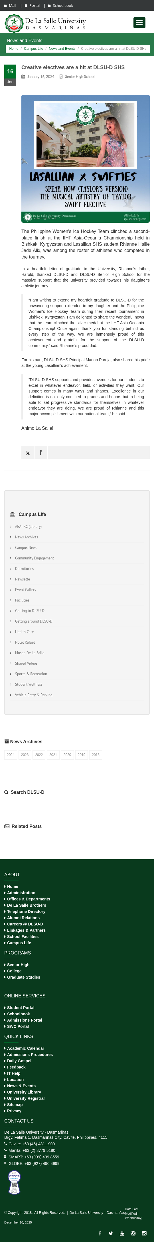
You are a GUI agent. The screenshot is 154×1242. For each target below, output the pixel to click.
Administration (21, 892)
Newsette (21, 579)
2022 (39, 755)
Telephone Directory (26, 911)
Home (13, 49)
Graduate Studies (23, 977)
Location (15, 1079)
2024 (11, 755)
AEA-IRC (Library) (27, 526)
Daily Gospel (19, 1061)
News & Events (21, 1086)
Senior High (18, 964)
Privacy (14, 1111)
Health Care (23, 631)
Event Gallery (24, 589)
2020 (67, 755)
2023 (25, 755)
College (14, 971)
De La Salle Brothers (26, 905)
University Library (24, 1092)
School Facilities (22, 936)
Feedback (16, 1067)
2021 (53, 755)
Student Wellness (27, 684)
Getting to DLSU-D (28, 610)
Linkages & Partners (26, 930)
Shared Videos (25, 663)
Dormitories (23, 568)
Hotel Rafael (24, 642)
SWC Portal (18, 1026)
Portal (33, 5)
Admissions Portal (24, 1020)
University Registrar (26, 1098)
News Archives (25, 537)
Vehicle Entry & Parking (32, 695)
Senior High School (79, 77)
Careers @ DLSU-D (25, 924)
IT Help (14, 1073)
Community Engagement (33, 558)
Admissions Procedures (30, 1054)
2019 (82, 755)
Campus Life (33, 49)
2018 (96, 755)
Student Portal (21, 1007)
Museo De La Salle (28, 652)
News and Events (62, 49)
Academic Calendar (25, 1048)
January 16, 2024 (40, 77)
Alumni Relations (23, 918)
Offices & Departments (28, 899)
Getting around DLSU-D (32, 621)
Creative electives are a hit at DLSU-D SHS (73, 67)
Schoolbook (60, 5)
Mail (10, 5)
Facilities (21, 600)
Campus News (25, 547)
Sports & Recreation (30, 673)
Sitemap (15, 1104)
